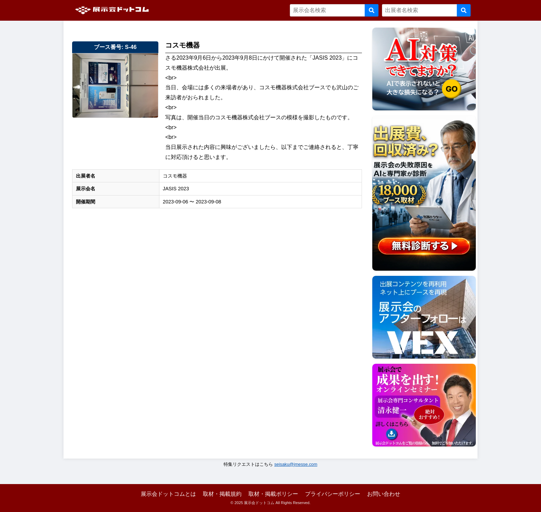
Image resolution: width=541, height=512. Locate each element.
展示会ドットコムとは (168, 494)
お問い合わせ (383, 494)
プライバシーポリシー (332, 494)
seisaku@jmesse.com (295, 464)
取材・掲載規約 (222, 494)
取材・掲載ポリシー (273, 494)
